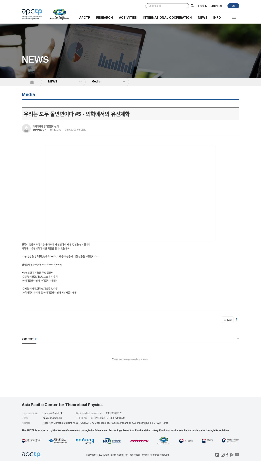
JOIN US (216, 5)
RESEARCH (104, 17)
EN (233, 5)
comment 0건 (39, 130)
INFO (217, 17)
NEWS (202, 17)
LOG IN (202, 5)
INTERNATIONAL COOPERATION (167, 17)
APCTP (84, 17)
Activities (128, 17)
